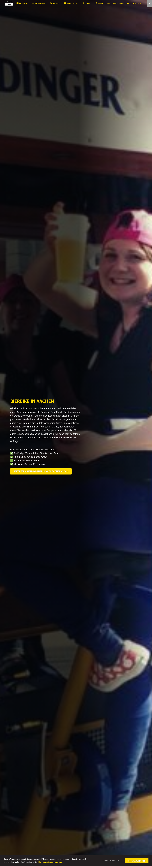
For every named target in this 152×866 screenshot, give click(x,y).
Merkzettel (77, 3)
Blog (106, 3)
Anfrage (29, 3)
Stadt (93, 3)
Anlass (61, 3)
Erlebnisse (45, 3)
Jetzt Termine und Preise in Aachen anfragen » (41, 471)
